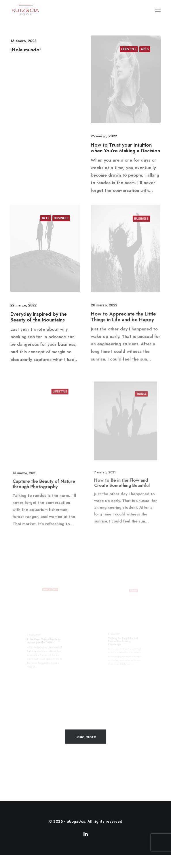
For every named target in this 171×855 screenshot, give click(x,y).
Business (57, 235)
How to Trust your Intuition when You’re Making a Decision (125, 147)
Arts (145, 49)
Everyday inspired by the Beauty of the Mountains (40, 308)
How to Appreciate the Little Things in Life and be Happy (124, 302)
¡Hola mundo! (25, 49)
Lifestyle (128, 49)
